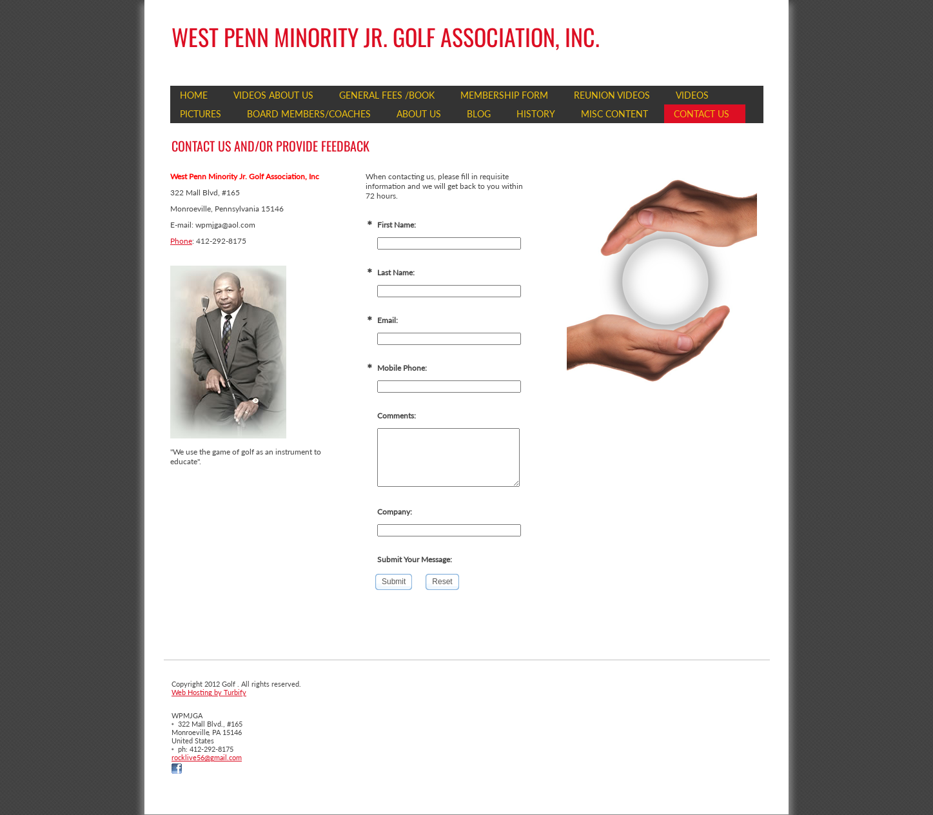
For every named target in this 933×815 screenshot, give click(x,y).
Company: (394, 511)
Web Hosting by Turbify (209, 692)
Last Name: (396, 272)
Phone (181, 241)
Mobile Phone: (402, 368)
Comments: (396, 415)
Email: (387, 320)
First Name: (396, 225)
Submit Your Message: (414, 559)
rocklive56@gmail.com (207, 757)
